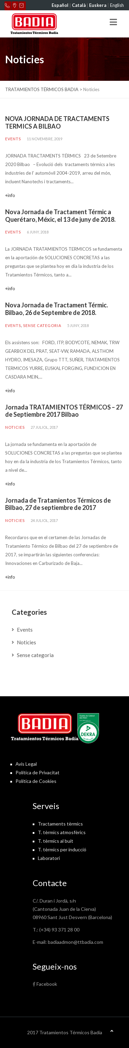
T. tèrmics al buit (55, 841)
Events (13, 139)
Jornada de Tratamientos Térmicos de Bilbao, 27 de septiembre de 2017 (58, 504)
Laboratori (49, 858)
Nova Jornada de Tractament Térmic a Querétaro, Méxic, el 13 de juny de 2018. (60, 215)
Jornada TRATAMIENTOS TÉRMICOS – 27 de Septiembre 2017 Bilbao (64, 410)
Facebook (46, 984)
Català (79, 5)
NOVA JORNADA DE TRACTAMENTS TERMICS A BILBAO (57, 122)
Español (60, 5)
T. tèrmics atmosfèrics (62, 832)
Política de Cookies (35, 781)
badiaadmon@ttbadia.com (75, 942)
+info (10, 195)
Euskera (97, 5)
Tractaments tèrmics (60, 824)
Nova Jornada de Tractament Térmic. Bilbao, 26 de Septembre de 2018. (56, 308)
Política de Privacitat (37, 772)
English (117, 5)
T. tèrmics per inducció (62, 849)
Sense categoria (42, 325)
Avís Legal (26, 764)
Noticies (15, 427)
